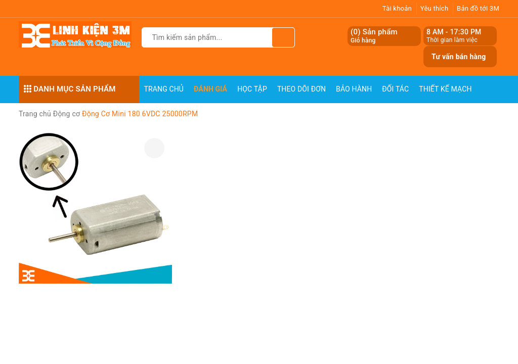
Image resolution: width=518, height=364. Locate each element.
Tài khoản (397, 8)
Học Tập (252, 89)
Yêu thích (434, 8)
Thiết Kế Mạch (445, 89)
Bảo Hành (354, 89)
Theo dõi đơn (301, 89)
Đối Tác (395, 89)
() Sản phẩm (374, 36)
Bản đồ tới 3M (478, 8)
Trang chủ (164, 89)
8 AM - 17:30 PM (454, 32)
